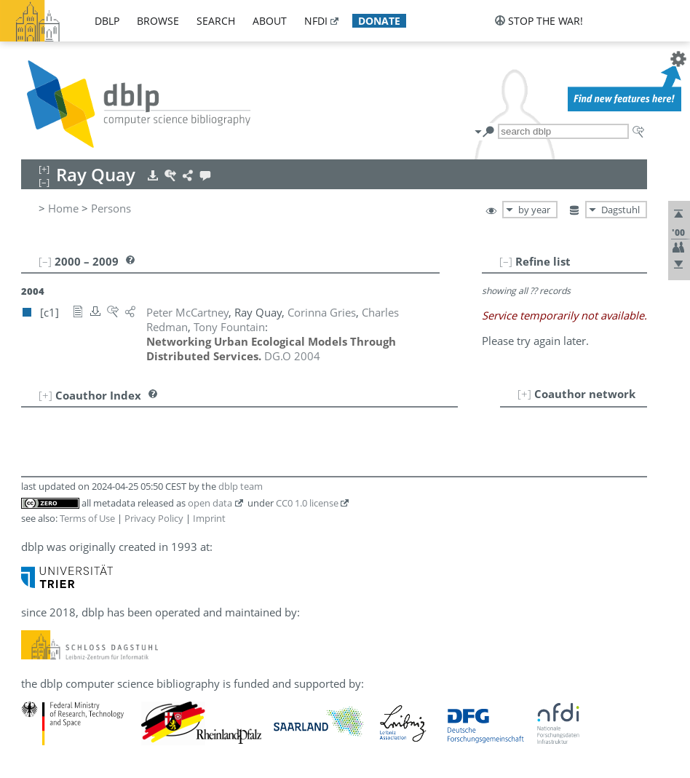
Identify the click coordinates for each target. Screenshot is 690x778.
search (216, 21)
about (270, 21)
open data (210, 502)
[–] (505, 261)
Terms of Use (87, 518)
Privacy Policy (153, 518)
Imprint (209, 518)
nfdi (316, 21)
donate (379, 21)
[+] (524, 393)
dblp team (240, 486)
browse (158, 21)
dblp (107, 21)
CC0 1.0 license (307, 502)
